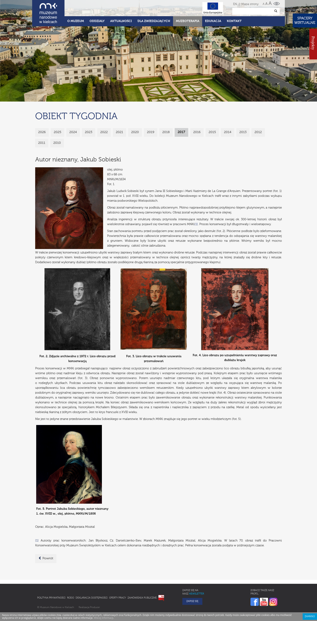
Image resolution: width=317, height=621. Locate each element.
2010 (57, 143)
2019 (150, 132)
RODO (70, 598)
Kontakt (234, 21)
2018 (166, 132)
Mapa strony (250, 4)
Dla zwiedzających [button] (153, 21)
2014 (227, 132)
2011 (41, 143)
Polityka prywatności (51, 598)
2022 (104, 132)
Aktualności (121, 21)
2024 (73, 132)
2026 (42, 132)
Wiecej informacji (103, 618)
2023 (88, 132)
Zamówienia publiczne (142, 598)
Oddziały (97, 21)
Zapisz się (192, 601)
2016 (197, 132)
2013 (242, 132)
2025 (57, 132)
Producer (95, 607)
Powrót (45, 558)
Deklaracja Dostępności (92, 598)
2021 (119, 132)
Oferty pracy (117, 598)
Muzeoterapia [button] (187, 21)
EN (235, 4)
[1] (196, 224)
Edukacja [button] (213, 21)
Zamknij (310, 616)
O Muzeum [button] (75, 21)
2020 (135, 132)
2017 (181, 132)
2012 (258, 132)
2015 (212, 132)
